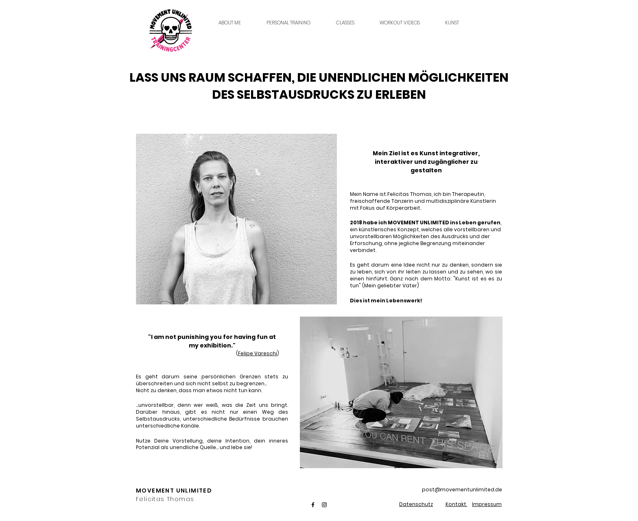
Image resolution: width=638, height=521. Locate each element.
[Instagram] (324, 504)
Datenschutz (416, 504)
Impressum (487, 504)
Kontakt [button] (457, 504)
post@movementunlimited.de (462, 489)
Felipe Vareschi (257, 353)
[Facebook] (313, 504)
